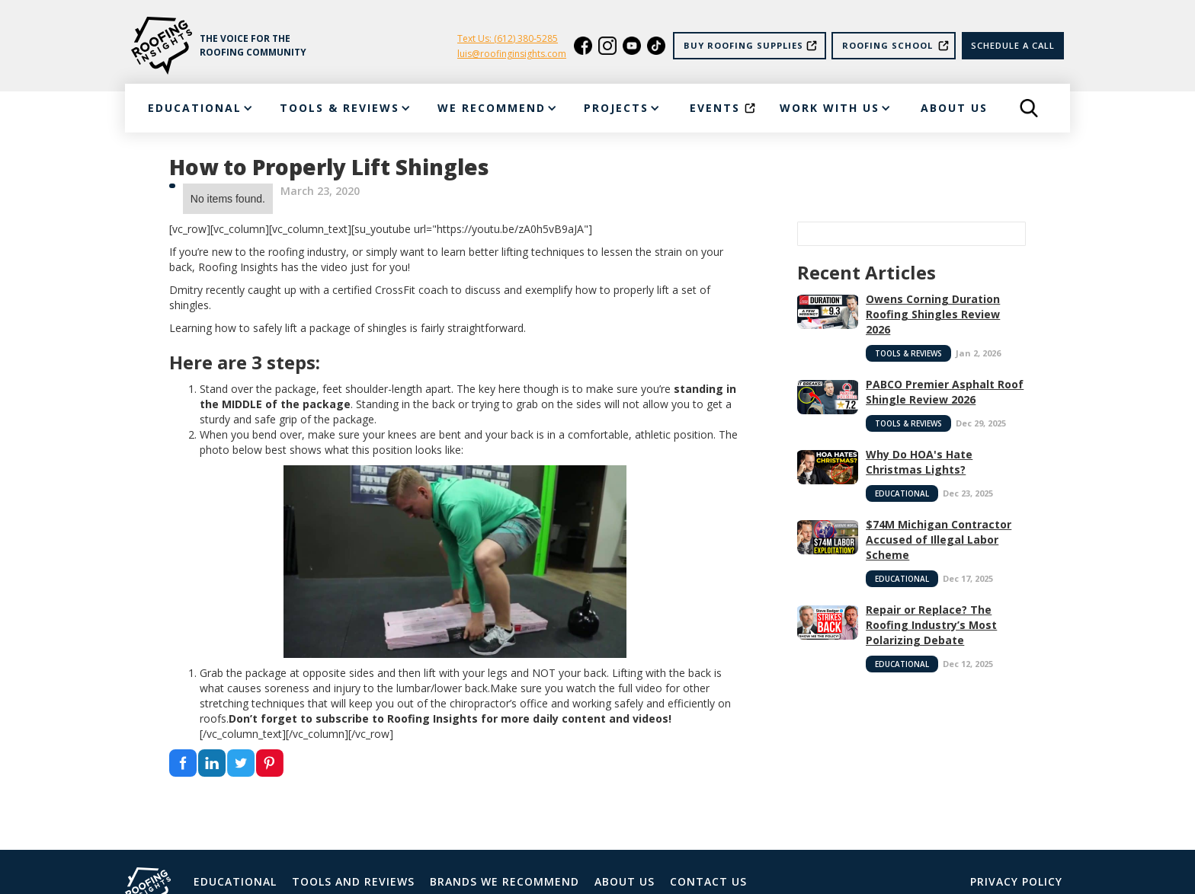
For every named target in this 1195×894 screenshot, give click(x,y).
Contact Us (708, 881)
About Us (624, 881)
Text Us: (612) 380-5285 (507, 38)
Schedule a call (1013, 45)
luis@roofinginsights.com (511, 53)
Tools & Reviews (908, 353)
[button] (199, 108)
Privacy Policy (1016, 881)
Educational (902, 493)
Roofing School (887, 45)
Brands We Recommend (504, 881)
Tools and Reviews (353, 881)
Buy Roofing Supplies (743, 45)
